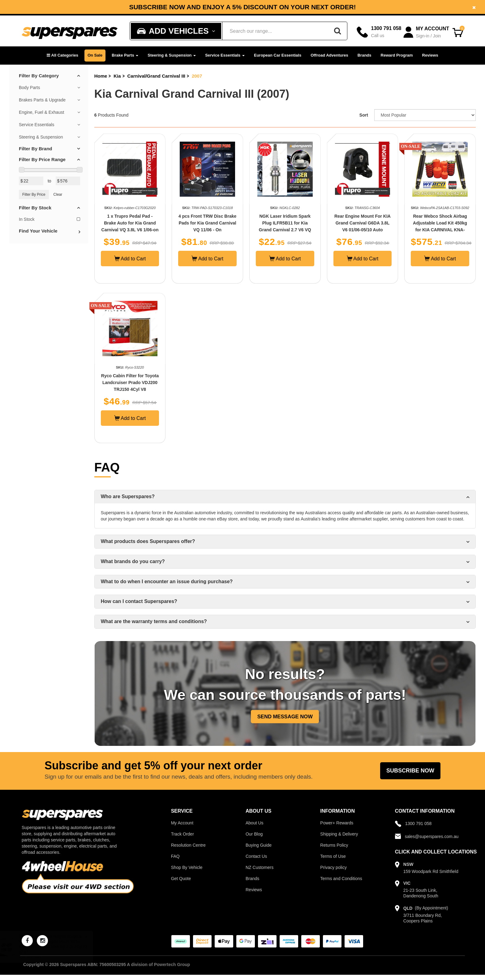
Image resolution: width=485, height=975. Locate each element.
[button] (62, 55)
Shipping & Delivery (339, 834)
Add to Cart (130, 258)
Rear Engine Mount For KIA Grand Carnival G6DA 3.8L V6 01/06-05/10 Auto (362, 223)
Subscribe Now (410, 771)
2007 (197, 76)
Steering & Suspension (172, 55)
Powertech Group (172, 964)
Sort (363, 115)
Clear (58, 194)
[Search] (337, 31)
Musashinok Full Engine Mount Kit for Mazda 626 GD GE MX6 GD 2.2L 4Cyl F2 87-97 (59, 946)
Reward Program (397, 55)
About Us (255, 822)
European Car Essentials (277, 55)
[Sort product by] (425, 115)
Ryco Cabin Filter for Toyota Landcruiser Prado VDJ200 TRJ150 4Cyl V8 (130, 382)
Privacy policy (333, 867)
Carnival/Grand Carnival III (156, 76)
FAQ (175, 856)
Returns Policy (334, 845)
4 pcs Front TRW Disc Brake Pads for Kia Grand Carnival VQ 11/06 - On (207, 223)
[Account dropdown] (426, 32)
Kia (117, 76)
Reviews (430, 55)
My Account (182, 822)
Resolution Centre (188, 845)
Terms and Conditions (341, 878)
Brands (364, 55)
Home (100, 76)
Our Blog (254, 834)
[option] (242, 7)
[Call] (379, 32)
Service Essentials (225, 55)
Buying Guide (259, 845)
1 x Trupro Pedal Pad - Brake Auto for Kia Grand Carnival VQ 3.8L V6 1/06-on (130, 223)
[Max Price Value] (68, 181)
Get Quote (181, 878)
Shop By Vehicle (187, 867)
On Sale (95, 55)
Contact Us (256, 856)
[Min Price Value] (31, 181)
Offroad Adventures (329, 55)
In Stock (49, 219)
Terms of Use (333, 856)
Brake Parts (125, 55)
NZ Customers (259, 867)
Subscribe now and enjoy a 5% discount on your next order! (242, 7)
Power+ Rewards (336, 822)
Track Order (182, 834)
